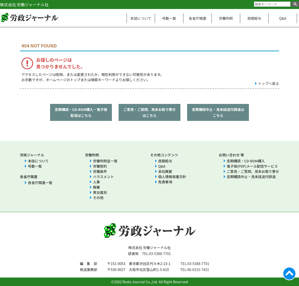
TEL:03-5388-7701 (156, 253)
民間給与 (254, 18)
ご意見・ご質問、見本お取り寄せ (253, 171)
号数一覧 (169, 18)
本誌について (140, 18)
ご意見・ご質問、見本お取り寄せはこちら (149, 112)
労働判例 (226, 18)
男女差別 (100, 192)
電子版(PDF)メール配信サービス (252, 166)
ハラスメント (103, 176)
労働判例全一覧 (105, 160)
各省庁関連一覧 (40, 182)
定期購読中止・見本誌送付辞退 (251, 176)
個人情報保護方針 (172, 176)
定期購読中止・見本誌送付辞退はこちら (218, 112)
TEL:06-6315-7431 (194, 269)
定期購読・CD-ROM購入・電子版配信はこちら (81, 112)
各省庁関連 (197, 18)
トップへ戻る (268, 83)
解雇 (96, 187)
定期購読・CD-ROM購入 (246, 160)
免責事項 (165, 181)
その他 (98, 197)
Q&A (282, 18)
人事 (96, 181)
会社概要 (165, 171)
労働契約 (100, 166)
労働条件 (100, 171)
